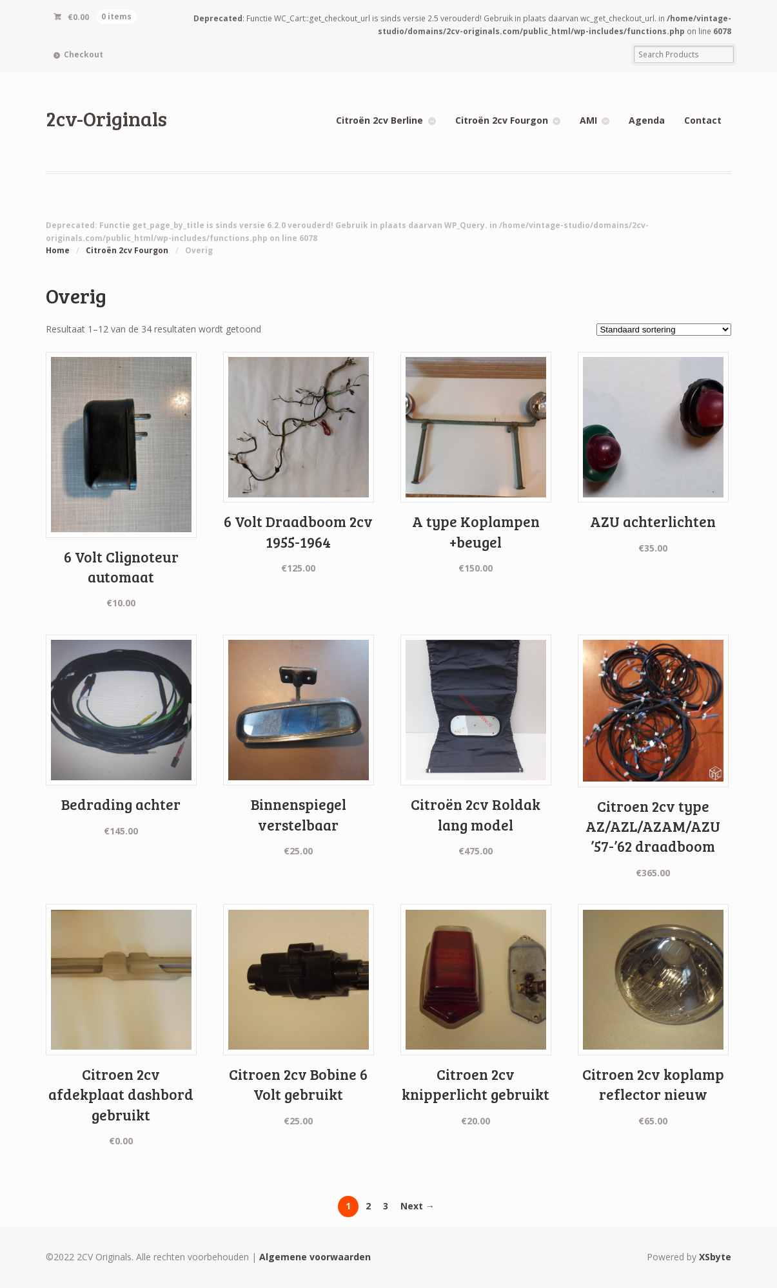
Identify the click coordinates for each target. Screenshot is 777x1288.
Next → (417, 1206)
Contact (703, 120)
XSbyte (715, 1257)
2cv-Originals (106, 118)
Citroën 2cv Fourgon (501, 120)
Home (58, 250)
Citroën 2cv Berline (379, 120)
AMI (588, 120)
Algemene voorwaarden (315, 1257)
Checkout (83, 54)
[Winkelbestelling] (663, 329)
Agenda (647, 120)
